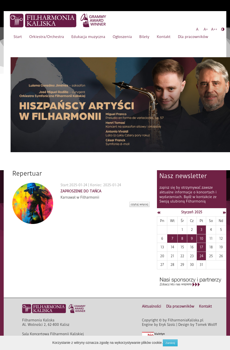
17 (201, 247)
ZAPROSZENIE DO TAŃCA (81, 191)
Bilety (144, 37)
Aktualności (151, 306)
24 (201, 256)
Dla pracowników (193, 37)
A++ (214, 29)
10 (201, 238)
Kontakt (163, 37)
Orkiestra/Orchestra (46, 37)
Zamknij (170, 342)
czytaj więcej (139, 204)
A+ (206, 29)
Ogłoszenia (122, 37)
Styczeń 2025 (191, 212)
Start (18, 37)
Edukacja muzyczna (88, 37)
